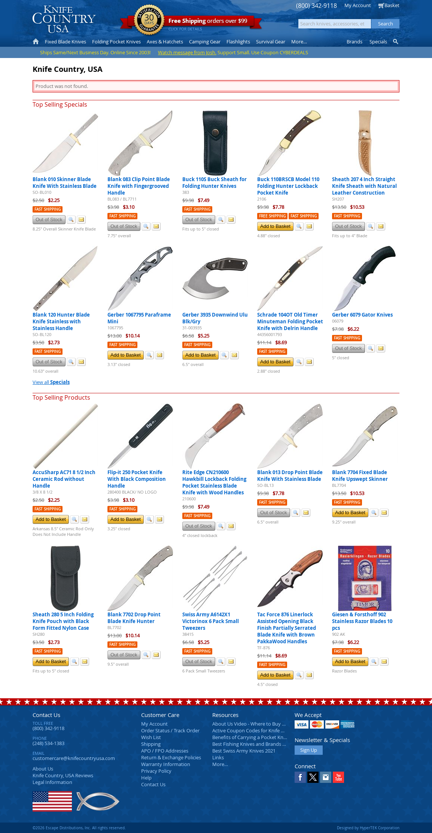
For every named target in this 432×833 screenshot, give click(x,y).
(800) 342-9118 (316, 6)
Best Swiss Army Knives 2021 (244, 750)
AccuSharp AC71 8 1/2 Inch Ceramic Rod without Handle (64, 479)
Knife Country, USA (64, 19)
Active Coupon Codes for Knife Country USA (260, 730)
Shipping (151, 744)
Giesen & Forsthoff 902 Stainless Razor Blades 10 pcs (362, 621)
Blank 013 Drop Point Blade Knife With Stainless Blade (290, 475)
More (299, 41)
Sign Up (308, 750)
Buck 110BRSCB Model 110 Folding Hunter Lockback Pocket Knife (288, 186)
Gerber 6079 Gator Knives (362, 314)
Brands (354, 41)
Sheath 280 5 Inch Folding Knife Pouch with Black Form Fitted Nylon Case (63, 621)
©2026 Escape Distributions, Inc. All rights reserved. (79, 827)
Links (218, 757)
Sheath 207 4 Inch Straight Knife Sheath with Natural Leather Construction (364, 186)
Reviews (63, 775)
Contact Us (46, 714)
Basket (391, 5)
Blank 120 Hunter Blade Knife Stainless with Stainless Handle (61, 321)
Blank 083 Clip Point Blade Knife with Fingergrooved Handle (138, 186)
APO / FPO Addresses (164, 750)
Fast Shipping (47, 209)
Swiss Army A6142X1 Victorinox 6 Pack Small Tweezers (210, 621)
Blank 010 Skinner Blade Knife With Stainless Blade (65, 182)
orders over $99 (191, 22)
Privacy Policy (156, 771)
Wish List (151, 737)
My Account (357, 5)
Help (146, 777)
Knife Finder (396, 41)
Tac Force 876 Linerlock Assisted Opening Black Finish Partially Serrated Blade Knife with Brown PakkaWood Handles (286, 628)
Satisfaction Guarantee (149, 20)
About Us (43, 768)
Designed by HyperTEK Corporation (368, 827)
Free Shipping (272, 216)
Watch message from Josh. (187, 52)
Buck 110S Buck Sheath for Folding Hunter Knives (214, 182)
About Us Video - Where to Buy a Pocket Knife (262, 723)
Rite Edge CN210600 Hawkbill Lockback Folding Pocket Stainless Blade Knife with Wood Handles (214, 482)
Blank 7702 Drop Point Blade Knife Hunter (134, 618)
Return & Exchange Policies (171, 757)
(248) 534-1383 (48, 743)
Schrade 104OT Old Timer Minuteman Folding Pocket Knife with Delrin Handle (290, 321)
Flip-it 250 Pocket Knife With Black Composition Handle (136, 479)
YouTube (338, 777)
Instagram (325, 777)
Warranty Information (165, 764)
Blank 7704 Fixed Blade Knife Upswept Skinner (360, 475)
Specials (378, 41)
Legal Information (52, 782)
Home (36, 41)
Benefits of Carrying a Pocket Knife (250, 737)
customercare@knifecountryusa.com (74, 758)
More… (220, 764)
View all (51, 382)
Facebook (300, 777)
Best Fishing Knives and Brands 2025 (252, 744)
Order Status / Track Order (170, 730)
